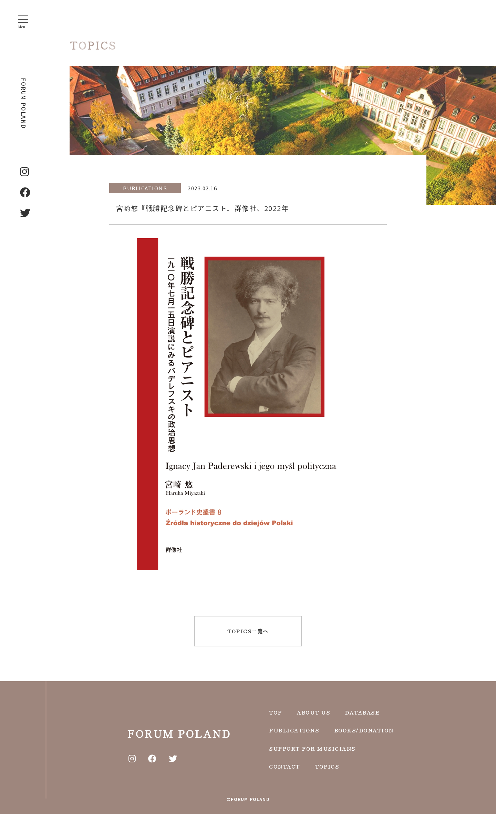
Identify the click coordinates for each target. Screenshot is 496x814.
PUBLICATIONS (294, 730)
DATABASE (362, 712)
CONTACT (284, 766)
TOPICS (327, 766)
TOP (275, 712)
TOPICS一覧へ (248, 631)
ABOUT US (313, 712)
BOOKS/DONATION (364, 730)
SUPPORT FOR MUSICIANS (312, 748)
